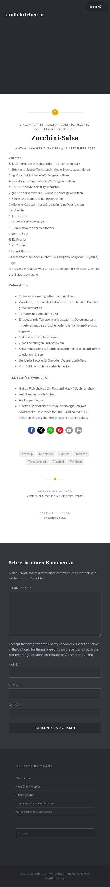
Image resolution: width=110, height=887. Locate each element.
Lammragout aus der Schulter (35, 803)
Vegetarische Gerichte (54, 129)
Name (14, 664)
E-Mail (15, 684)
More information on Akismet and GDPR (64, 655)
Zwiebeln (76, 461)
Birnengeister (25, 795)
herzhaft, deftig (59, 124)
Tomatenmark (37, 461)
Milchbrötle (23, 778)
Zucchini (58, 461)
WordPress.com (55, 878)
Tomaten (81, 454)
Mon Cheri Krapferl (29, 786)
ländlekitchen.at (24, 14)
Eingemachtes (32, 124)
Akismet (15, 655)
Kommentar (20, 588)
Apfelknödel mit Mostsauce (34, 811)
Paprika (64, 454)
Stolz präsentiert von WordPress (42, 873)
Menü (97, 6)
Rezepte (83, 124)
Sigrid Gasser (47, 148)
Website (15, 705)
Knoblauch (46, 454)
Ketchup (27, 454)
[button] (31, 430)
